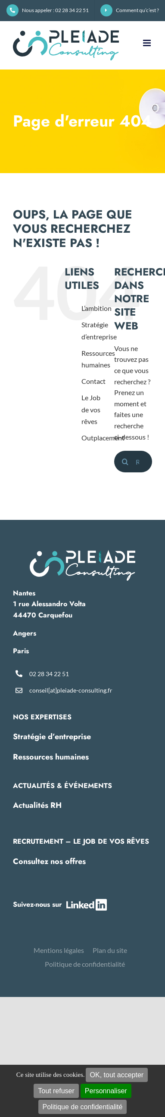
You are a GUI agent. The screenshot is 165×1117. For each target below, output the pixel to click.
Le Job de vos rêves (90, 409)
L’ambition (96, 308)
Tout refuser (56, 1091)
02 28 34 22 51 (49, 673)
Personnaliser (106, 1091)
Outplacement (103, 438)
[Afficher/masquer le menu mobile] (147, 42)
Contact (93, 381)
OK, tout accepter (117, 1075)
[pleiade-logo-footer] (82, 553)
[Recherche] (125, 461)
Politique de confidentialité (83, 1107)
